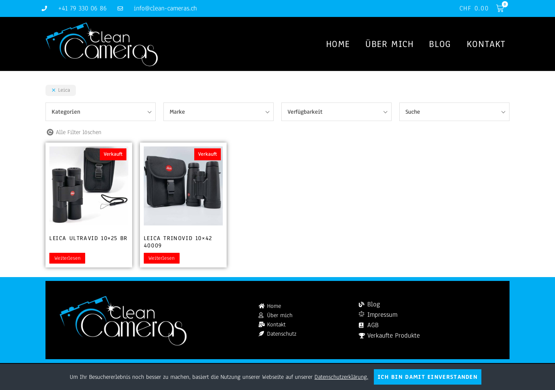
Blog (440, 44)
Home (338, 44)
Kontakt (486, 44)
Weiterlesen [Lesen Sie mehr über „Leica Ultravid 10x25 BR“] (67, 258)
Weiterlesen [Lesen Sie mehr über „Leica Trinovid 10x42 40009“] (161, 258)
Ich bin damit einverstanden (428, 377)
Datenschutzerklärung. (341, 377)
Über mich (389, 44)
